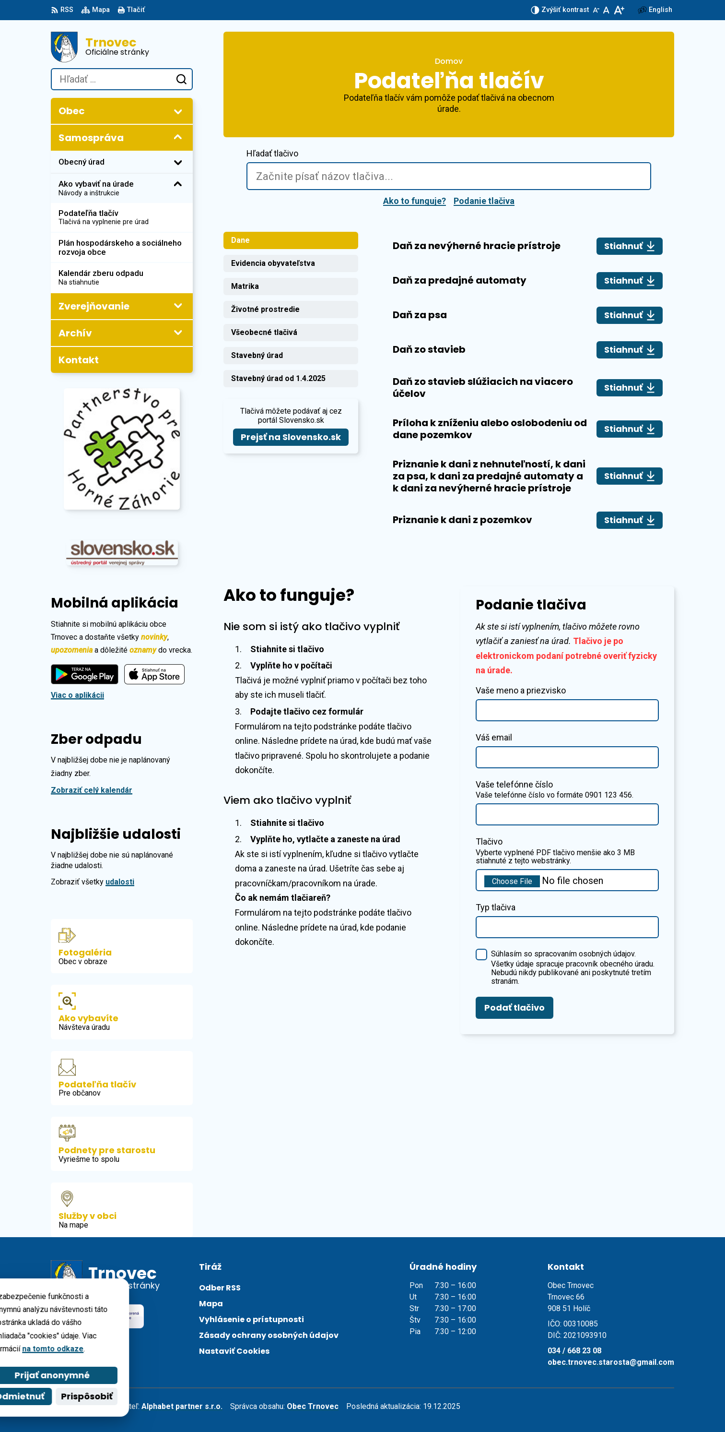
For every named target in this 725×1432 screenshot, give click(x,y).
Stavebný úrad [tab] (257, 355)
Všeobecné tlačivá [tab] (264, 332)
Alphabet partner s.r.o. (181, 1406)
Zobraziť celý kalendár (91, 790)
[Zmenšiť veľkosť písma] (596, 10)
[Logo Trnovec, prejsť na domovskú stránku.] (122, 47)
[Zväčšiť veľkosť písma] (618, 10)
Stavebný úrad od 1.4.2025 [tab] (278, 378)
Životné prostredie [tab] (265, 309)
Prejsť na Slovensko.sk (291, 437)
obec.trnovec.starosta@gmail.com (611, 1362)
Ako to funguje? (414, 201)
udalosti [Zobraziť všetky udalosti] (119, 881)
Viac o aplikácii (77, 695)
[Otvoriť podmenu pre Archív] (178, 332)
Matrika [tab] (245, 286)
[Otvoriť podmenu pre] (178, 111)
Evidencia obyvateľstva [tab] (273, 263)
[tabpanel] (527, 383)
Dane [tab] (240, 240)
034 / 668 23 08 (574, 1350)
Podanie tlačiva (484, 201)
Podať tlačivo (514, 1008)
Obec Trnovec (313, 1406)
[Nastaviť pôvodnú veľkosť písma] (606, 10)
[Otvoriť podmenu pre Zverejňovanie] (178, 305)
